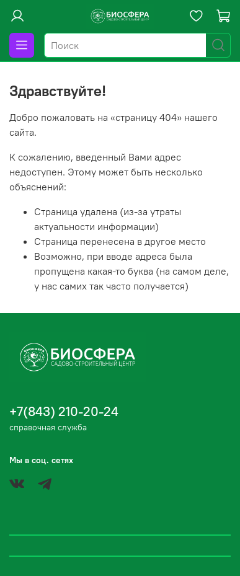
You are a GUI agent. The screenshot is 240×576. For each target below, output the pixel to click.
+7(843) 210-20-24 (63, 411)
